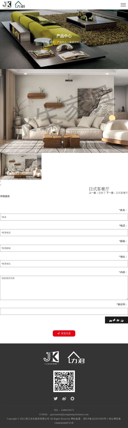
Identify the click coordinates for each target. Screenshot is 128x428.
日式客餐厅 (117, 193)
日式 (84, 42)
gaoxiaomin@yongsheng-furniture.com (69, 414)
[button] (64, 181)
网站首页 (49, 42)
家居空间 (74, 42)
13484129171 (67, 410)
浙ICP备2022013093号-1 (95, 418)
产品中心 (62, 42)
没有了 (97, 193)
